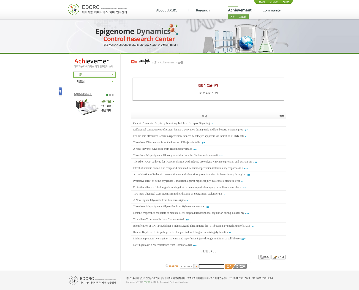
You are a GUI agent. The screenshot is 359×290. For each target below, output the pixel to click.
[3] (208, 251)
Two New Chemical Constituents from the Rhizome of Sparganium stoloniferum (177, 193)
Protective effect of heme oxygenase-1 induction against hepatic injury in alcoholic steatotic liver (186, 180)
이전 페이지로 (208, 93)
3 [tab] (113, 95)
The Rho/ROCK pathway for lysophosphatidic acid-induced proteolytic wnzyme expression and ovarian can (192, 161)
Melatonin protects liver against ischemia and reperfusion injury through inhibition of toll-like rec (187, 238)
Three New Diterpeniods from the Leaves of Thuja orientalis (166, 142)
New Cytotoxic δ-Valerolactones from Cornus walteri (162, 245)
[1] (202, 251)
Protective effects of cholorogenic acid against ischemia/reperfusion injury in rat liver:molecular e (187, 187)
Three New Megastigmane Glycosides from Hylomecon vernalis (168, 206)
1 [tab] (107, 95)
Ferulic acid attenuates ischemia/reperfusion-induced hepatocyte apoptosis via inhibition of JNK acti (188, 136)
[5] (214, 251)
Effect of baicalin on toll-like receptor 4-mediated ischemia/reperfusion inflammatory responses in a (188, 168)
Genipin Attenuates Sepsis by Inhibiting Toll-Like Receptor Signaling (171, 123)
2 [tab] (110, 95)
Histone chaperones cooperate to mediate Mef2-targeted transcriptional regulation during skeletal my (188, 212)
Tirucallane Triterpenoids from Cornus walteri (158, 219)
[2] (205, 251)
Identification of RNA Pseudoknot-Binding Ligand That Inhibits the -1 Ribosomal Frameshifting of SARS (191, 225)
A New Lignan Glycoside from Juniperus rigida (159, 200)
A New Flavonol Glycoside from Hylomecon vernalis (162, 148)
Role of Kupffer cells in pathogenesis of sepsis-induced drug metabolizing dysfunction (180, 232)
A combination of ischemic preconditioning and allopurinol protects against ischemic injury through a (189, 174)
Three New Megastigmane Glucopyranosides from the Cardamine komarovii (175, 155)
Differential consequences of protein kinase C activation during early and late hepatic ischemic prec (188, 129)
